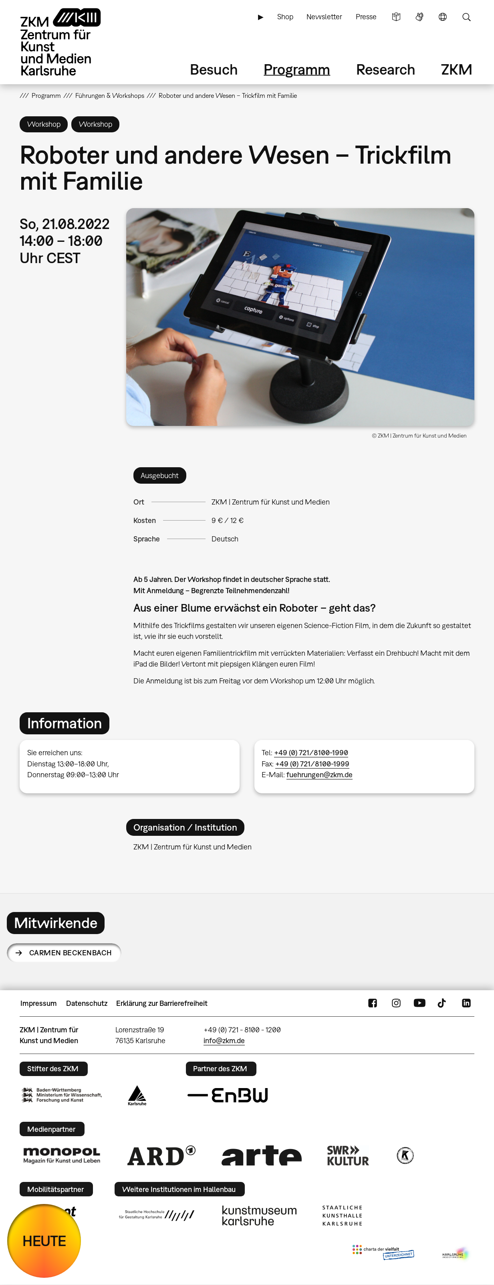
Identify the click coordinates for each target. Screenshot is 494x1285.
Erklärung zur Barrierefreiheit (162, 1003)
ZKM (456, 69)
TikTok (443, 1003)
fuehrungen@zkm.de (319, 774)
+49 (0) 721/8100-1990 (311, 752)
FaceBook (373, 1003)
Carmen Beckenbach (70, 953)
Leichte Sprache (396, 16)
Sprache (443, 16)
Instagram (396, 1003)
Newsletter (324, 16)
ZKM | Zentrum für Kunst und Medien (271, 502)
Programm (297, 69)
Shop (285, 16)
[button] (300, 317)
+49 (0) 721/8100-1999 (312, 764)
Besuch (214, 69)
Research (385, 69)
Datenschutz (86, 1003)
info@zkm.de (224, 1040)
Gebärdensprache (419, 16)
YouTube (419, 1003)
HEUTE (44, 1240)
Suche (466, 16)
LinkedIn (466, 1003)
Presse (366, 16)
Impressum (38, 1003)
